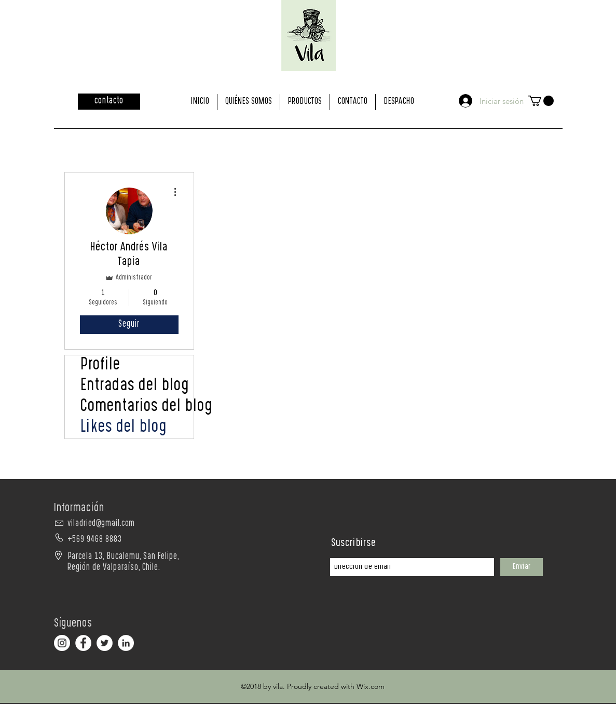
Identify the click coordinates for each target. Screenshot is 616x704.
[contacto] (109, 102)
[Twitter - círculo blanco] (105, 643)
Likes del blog (123, 428)
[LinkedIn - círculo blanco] (126, 643)
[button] (541, 101)
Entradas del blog (134, 386)
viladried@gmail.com (101, 524)
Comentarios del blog (137, 407)
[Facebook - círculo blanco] (83, 643)
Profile (100, 366)
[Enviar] (521, 567)
